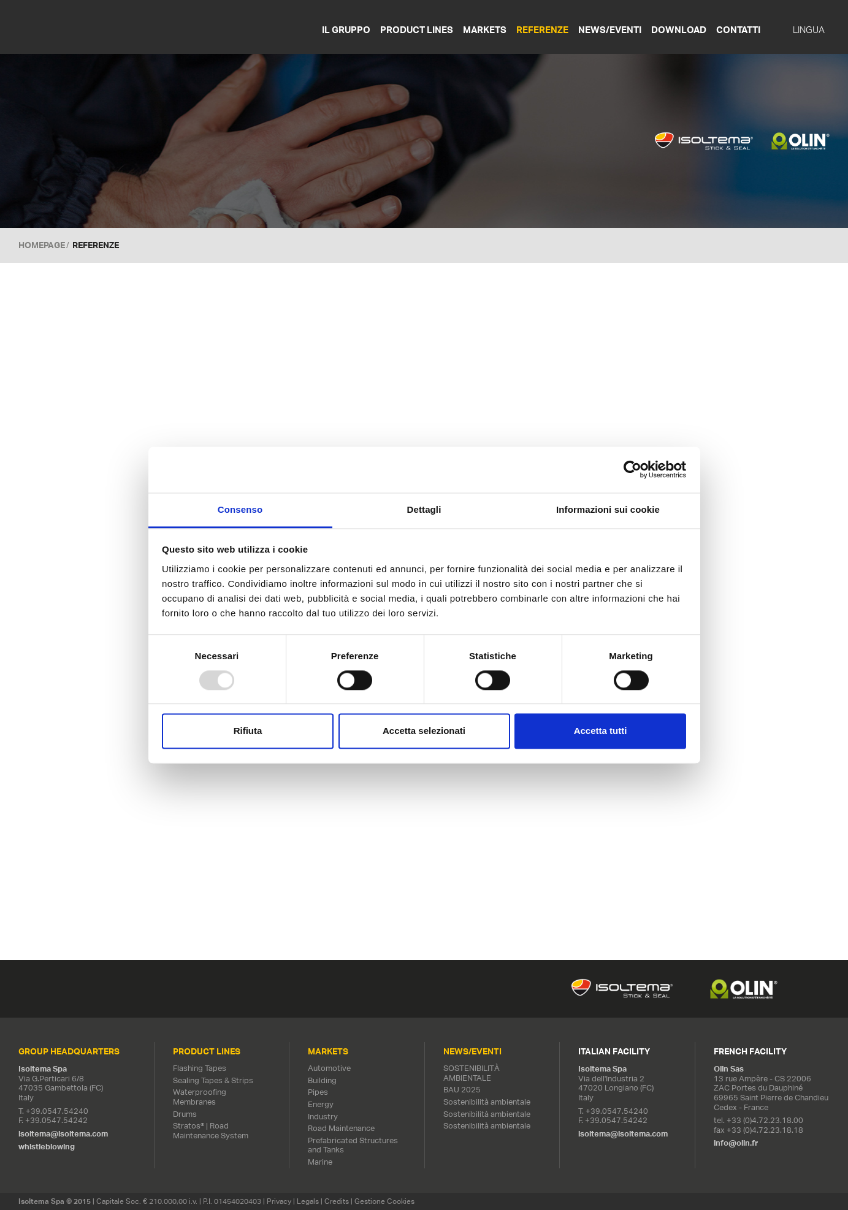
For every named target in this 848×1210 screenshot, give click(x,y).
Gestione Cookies (384, 1201)
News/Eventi (609, 30)
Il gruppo (346, 30)
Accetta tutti (600, 731)
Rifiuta (248, 731)
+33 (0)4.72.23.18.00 (765, 1120)
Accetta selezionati (424, 731)
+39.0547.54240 (57, 1111)
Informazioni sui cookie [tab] (608, 509)
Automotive (329, 1068)
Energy (321, 1104)
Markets (484, 30)
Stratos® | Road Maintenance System (210, 1130)
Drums (185, 1114)
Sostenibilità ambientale (486, 1101)
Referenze (542, 30)
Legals (308, 1201)
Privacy (279, 1201)
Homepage (41, 245)
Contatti (738, 30)
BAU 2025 (462, 1089)
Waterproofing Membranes (199, 1096)
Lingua (809, 30)
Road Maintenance (341, 1128)
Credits (336, 1201)
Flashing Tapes (199, 1068)
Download (678, 30)
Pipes (318, 1092)
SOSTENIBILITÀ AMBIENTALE (471, 1073)
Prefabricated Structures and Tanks (353, 1145)
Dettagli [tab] (424, 509)
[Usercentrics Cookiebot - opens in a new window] (632, 469)
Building (322, 1080)
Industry (323, 1116)
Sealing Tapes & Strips (213, 1080)
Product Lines (416, 30)
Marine (320, 1162)
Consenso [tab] (240, 509)
